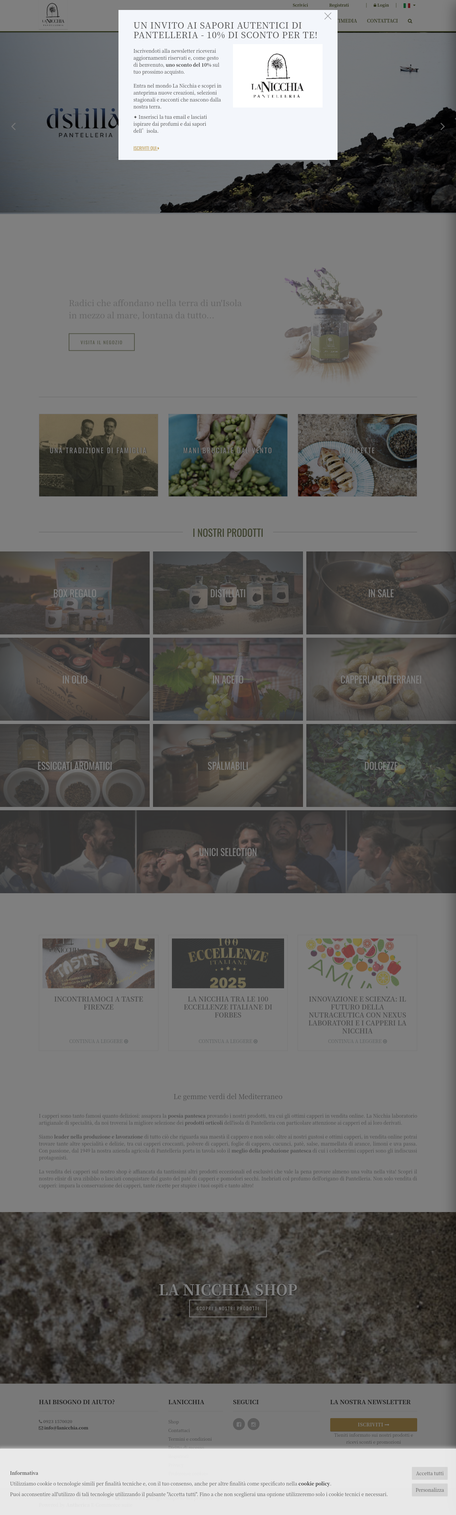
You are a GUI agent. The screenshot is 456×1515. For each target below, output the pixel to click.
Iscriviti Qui (146, 147)
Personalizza (430, 1489)
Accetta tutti (429, 1473)
